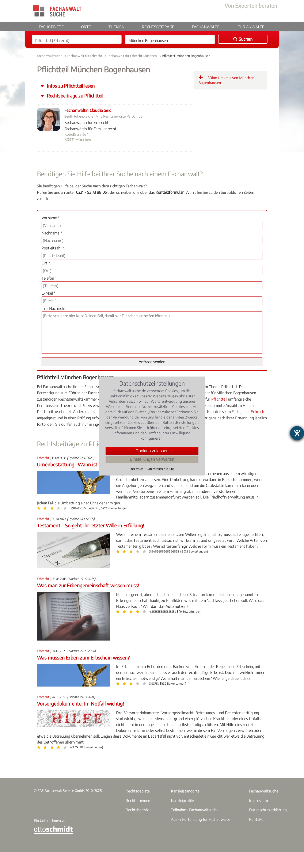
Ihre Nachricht (54, 308)
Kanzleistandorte (185, 790)
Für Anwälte (251, 26)
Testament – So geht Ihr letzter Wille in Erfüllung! (90, 525)
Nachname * (52, 232)
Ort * (46, 262)
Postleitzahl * (53, 247)
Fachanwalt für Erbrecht (84, 56)
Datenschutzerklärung (268, 809)
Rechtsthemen (138, 800)
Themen (117, 26)
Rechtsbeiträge (158, 26)
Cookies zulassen (152, 450)
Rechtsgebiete (138, 790)
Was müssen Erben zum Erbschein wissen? (83, 657)
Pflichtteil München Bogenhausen (186, 56)
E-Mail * (49, 293)
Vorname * (51, 217)
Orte (86, 26)
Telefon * (49, 278)
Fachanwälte (206, 26)
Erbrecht (258, 411)
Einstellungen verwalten (152, 459)
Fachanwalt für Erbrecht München (132, 56)
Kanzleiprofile (182, 800)
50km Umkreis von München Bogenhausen (226, 80)
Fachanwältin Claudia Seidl (88, 110)
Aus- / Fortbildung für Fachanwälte (200, 819)
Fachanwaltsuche (49, 56)
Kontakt (256, 819)
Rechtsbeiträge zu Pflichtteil (74, 96)
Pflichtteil (219, 399)
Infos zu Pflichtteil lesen (70, 86)
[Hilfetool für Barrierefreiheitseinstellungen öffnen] (297, 433)
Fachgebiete (51, 26)
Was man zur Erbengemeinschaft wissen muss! (88, 585)
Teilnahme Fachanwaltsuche (194, 809)
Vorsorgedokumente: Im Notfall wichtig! (80, 703)
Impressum (258, 800)
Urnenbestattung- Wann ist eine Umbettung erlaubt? (95, 464)
